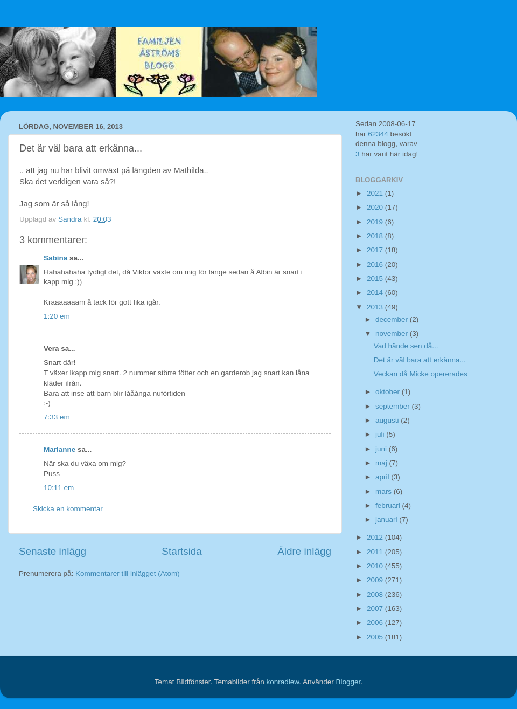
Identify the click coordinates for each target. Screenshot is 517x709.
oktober (388, 392)
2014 (376, 292)
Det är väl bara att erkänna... (420, 360)
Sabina (55, 258)
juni (382, 449)
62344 (378, 134)
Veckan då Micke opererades (420, 374)
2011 (376, 552)
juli (380, 434)
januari (387, 519)
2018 (376, 236)
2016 (376, 264)
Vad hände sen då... (406, 346)
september (393, 406)
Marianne (59, 449)
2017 (376, 250)
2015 (376, 278)
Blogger (348, 682)
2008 (376, 594)
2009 (376, 580)
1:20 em (57, 316)
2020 (376, 207)
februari (388, 505)
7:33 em (57, 417)
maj (382, 463)
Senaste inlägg (52, 551)
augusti (388, 420)
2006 (376, 622)
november (392, 333)
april (383, 477)
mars (384, 491)
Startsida (182, 551)
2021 (376, 193)
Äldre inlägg (304, 551)
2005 (376, 637)
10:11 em (59, 488)
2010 (376, 566)
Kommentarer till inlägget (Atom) (127, 573)
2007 (376, 608)
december (392, 319)
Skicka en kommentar (68, 509)
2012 (376, 537)
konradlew (282, 682)
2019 (376, 222)
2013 (376, 307)
